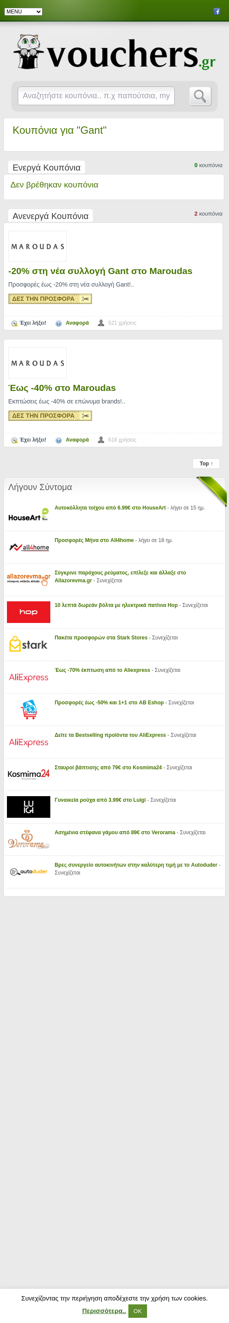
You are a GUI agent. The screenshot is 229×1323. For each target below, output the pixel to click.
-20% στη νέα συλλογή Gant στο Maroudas (100, 271)
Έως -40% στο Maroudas (62, 388)
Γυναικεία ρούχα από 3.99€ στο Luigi (100, 800)
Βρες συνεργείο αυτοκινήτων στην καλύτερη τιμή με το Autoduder (136, 865)
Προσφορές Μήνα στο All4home (94, 540)
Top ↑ (206, 464)
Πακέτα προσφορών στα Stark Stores (101, 638)
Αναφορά (77, 323)
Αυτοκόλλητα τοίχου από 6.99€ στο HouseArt (110, 508)
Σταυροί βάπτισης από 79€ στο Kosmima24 (108, 768)
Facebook (216, 11)
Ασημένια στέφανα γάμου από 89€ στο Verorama (115, 832)
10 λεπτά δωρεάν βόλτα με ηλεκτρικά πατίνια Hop (116, 605)
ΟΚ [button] (138, 1311)
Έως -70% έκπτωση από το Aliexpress (102, 670)
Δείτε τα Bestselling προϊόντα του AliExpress (110, 735)
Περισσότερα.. (104, 1310)
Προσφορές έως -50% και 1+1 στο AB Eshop (109, 703)
